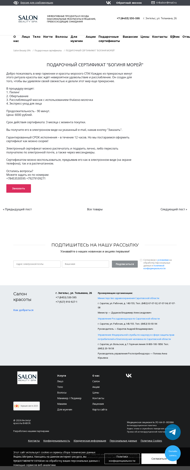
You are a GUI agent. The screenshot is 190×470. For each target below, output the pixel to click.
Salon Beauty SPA (22, 50)
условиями (163, 260)
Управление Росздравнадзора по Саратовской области (129, 318)
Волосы (61, 36)
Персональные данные (123, 440)
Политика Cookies (151, 440)
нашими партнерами (38, 431)
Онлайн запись (173, 453)
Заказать (18, 188)
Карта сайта (99, 409)
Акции (91, 36)
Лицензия (98, 404)
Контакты (159, 36)
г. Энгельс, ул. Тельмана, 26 (160, 18)
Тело (36, 36)
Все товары (95, 209)
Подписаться (125, 264)
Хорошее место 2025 (26, 406)
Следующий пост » (174, 209)
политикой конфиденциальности (154, 267)
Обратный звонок (129, 2)
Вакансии (130, 36)
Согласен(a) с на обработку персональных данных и (157, 264)
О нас (16, 39)
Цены (145, 36)
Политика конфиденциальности (122, 458)
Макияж (62, 404)
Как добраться (23, 310)
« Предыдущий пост (17, 209)
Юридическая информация (90, 440)
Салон (96, 381)
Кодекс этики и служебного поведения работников (151, 429)
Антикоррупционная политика (142, 425)
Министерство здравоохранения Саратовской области (128, 298)
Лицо (26, 36)
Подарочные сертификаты (109, 39)
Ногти (48, 36)
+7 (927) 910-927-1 (66, 302)
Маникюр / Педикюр (69, 398)
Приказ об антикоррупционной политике (147, 432)
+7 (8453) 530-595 (128, 18)
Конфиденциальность (56, 440)
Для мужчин (77, 39)
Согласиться (159, 458)
